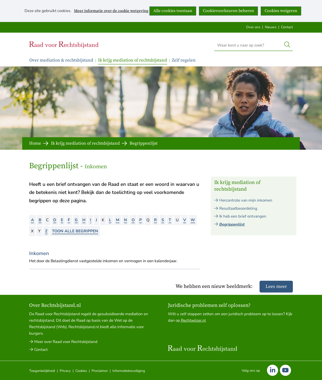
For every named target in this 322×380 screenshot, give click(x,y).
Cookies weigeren (281, 10)
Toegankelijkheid (42, 370)
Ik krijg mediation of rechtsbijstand (132, 60)
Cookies (81, 370)
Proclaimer (100, 370)
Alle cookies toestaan (172, 10)
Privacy (65, 370)
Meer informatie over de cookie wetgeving (111, 11)
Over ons (253, 27)
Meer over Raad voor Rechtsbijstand (65, 341)
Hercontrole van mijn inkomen (245, 200)
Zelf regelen (184, 60)
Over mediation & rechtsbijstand (61, 60)
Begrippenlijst (232, 224)
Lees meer (276, 287)
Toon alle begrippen (75, 231)
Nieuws (270, 27)
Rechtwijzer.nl (193, 320)
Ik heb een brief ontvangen (242, 216)
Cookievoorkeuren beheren (228, 10)
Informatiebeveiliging (128, 370)
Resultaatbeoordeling (238, 208)
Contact (287, 27)
